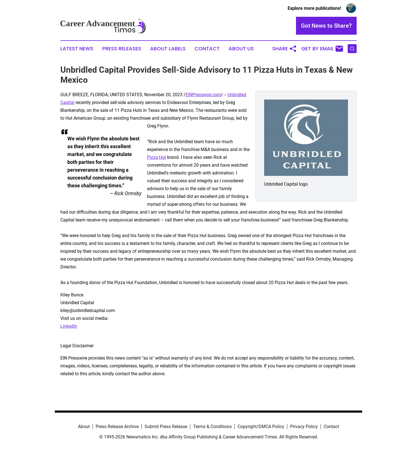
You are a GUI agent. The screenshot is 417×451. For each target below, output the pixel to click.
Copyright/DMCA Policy (261, 426)
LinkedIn (68, 326)
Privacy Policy (304, 426)
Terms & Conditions (212, 426)
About (84, 426)
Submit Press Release (165, 426)
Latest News (76, 49)
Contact (207, 49)
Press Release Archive (117, 426)
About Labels (168, 49)
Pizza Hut (156, 157)
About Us (241, 49)
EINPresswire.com (203, 94)
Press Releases (121, 49)
